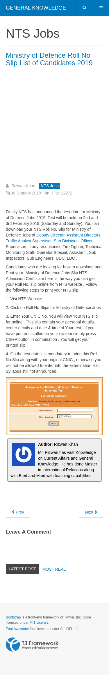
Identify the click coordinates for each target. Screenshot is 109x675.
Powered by (32, 644)
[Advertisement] (54, 127)
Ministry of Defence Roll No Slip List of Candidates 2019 (49, 59)
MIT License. (39, 623)
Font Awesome (17, 629)
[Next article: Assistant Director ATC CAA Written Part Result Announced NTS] (91, 512)
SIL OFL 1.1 (69, 629)
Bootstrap (13, 617)
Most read (54, 569)
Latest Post (22, 569)
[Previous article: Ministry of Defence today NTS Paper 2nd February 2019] (18, 512)
